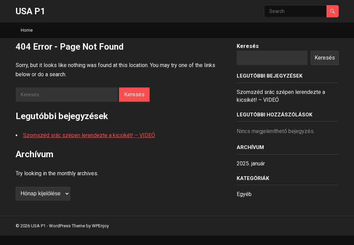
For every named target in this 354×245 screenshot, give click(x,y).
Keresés (248, 46)
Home (27, 30)
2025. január (251, 163)
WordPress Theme (67, 225)
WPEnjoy (100, 225)
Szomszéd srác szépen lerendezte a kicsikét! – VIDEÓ (89, 135)
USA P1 (30, 11)
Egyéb (244, 194)
